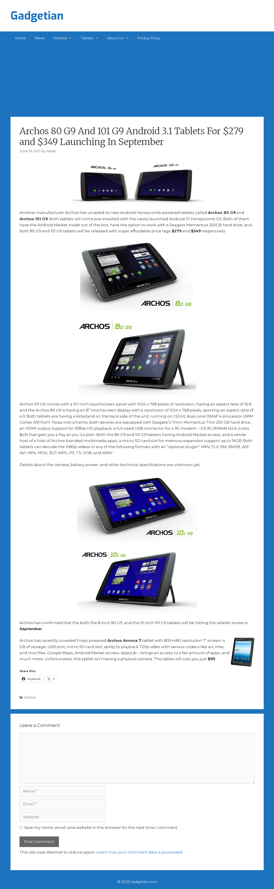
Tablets (92, 38)
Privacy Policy (148, 38)
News (40, 38)
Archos (30, 697)
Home (20, 38)
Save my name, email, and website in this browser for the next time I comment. (101, 827)
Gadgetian (37, 15)
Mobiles (65, 38)
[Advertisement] (137, 78)
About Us (120, 38)
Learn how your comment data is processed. (139, 852)
